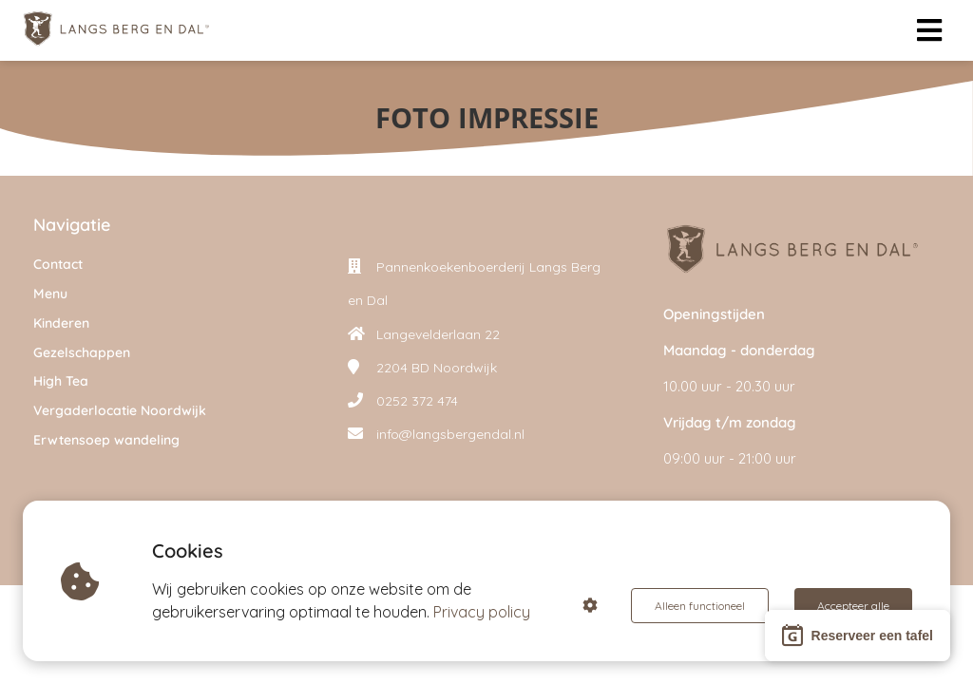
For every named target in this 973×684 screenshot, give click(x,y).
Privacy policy (482, 611)
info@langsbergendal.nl (450, 434)
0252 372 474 (417, 400)
